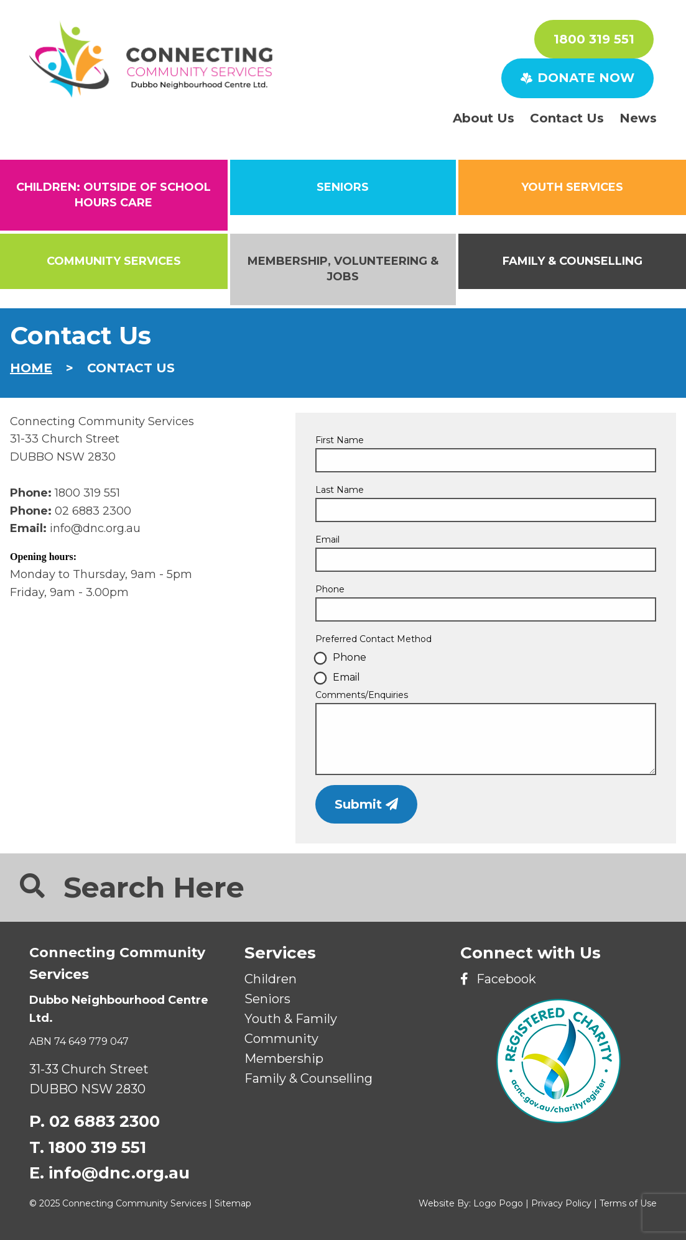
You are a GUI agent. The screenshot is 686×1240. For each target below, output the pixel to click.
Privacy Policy (561, 1203)
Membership (283, 1058)
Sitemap (233, 1203)
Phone (330, 589)
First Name (339, 440)
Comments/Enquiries (361, 694)
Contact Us (567, 118)
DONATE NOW (577, 77)
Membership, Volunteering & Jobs (343, 268)
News (638, 118)
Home (31, 368)
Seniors (267, 998)
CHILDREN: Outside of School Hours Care (113, 194)
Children (270, 978)
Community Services (114, 261)
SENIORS (343, 187)
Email (327, 539)
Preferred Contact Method (373, 639)
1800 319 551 (594, 39)
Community (281, 1038)
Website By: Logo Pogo (471, 1203)
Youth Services (572, 187)
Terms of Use (628, 1203)
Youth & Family (290, 1018)
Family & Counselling (572, 261)
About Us (483, 118)
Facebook (498, 978)
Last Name (339, 489)
